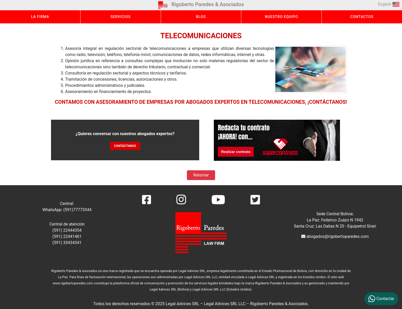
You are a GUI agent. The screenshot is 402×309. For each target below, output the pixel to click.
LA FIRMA (40, 17)
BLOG (201, 17)
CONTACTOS (362, 17)
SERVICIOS (120, 17)
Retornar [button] (201, 175)
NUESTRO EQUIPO (281, 17)
